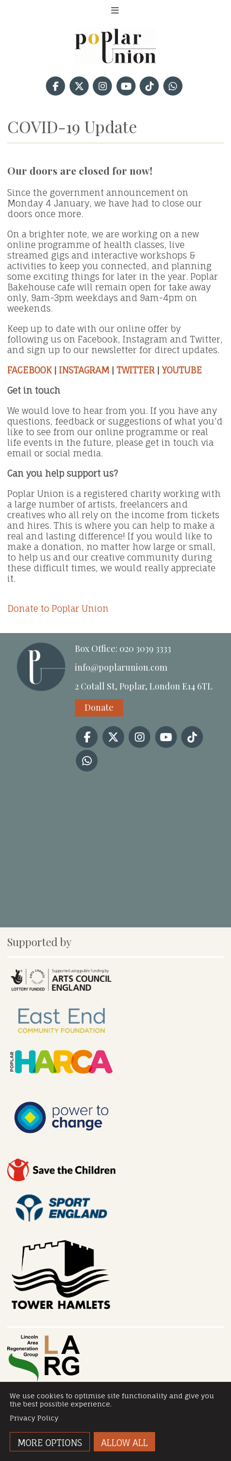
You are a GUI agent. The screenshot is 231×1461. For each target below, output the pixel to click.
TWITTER (135, 370)
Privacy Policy (34, 1418)
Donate (99, 707)
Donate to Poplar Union (58, 608)
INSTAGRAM (84, 370)
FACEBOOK (29, 370)
